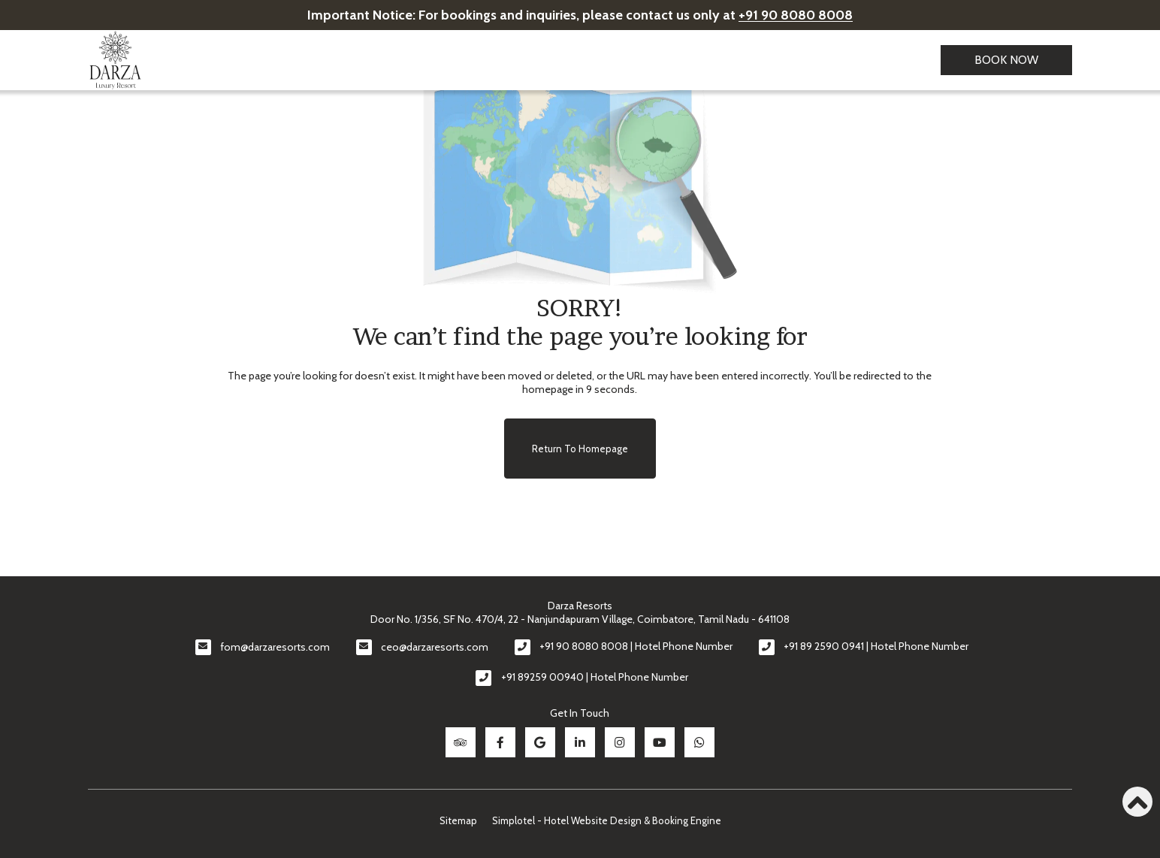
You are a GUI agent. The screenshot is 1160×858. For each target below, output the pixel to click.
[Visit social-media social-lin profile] (580, 742)
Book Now (1006, 60)
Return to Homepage (580, 449)
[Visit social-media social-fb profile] (500, 742)
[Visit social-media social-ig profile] (620, 742)
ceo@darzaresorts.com (434, 647)
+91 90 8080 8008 (796, 15)
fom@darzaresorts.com (275, 647)
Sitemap (458, 820)
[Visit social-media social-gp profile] (540, 742)
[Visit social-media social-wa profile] (699, 742)
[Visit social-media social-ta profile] (461, 742)
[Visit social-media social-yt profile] (660, 742)
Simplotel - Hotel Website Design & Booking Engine (606, 820)
